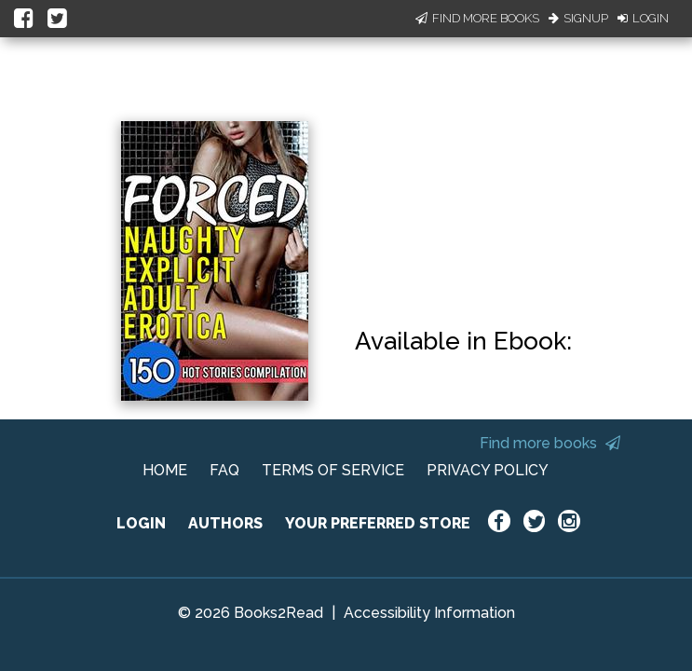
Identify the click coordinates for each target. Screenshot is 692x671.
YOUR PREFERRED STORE (377, 523)
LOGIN (141, 523)
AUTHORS (225, 523)
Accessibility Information (429, 613)
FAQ (224, 470)
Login (643, 18)
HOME (164, 470)
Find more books (550, 443)
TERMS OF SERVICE (333, 470)
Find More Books (477, 18)
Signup (578, 18)
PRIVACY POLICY (488, 470)
